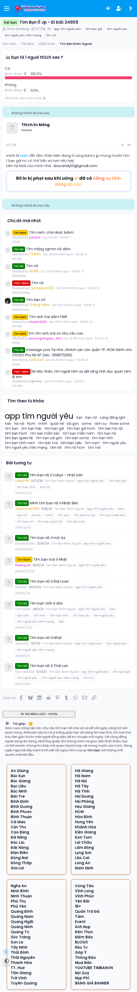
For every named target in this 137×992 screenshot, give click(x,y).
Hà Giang (84, 770)
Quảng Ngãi (22, 921)
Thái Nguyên (23, 957)
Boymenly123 (24, 672)
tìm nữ (51, 35)
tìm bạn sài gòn (49, 438)
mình (42, 423)
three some (119, 423)
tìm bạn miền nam (78, 433)
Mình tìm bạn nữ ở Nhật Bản (54, 503)
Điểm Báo (84, 937)
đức (61, 621)
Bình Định (20, 801)
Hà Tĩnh (82, 791)
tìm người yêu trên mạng (22, 35)
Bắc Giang (20, 781)
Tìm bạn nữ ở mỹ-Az (47, 537)
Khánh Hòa (20, 309)
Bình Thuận (21, 816)
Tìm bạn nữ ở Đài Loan (49, 581)
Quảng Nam (22, 916)
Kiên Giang (85, 832)
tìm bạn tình (102, 438)
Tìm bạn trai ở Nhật (50, 559)
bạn (79, 417)
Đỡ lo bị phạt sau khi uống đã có (68, 181)
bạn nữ (91, 417)
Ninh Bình (20, 890)
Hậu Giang (85, 806)
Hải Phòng (84, 801)
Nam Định (84, 868)
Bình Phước (21, 811)
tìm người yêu (117, 29)
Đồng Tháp (21, 862)
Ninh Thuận (21, 896)
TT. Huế (18, 967)
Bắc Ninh (19, 791)
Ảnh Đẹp (83, 926)
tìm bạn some (77, 438)
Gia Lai (17, 868)
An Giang (20, 770)
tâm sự (100, 423)
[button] (7, 723)
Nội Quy (82, 972)
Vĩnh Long (84, 890)
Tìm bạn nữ (28, 299)
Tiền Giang (21, 972)
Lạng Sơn (83, 852)
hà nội (19, 423)
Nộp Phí (82, 978)
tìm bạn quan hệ (19, 438)
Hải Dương (84, 796)
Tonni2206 (23, 609)
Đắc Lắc (18, 842)
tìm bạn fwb (31, 428)
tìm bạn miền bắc (45, 433)
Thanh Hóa (21, 962)
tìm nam (92, 443)
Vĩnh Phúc (84, 896)
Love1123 (21, 587)
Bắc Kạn (18, 775)
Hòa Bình (83, 816)
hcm (31, 423)
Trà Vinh (19, 978)
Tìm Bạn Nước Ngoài (60, 481)
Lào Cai (82, 857)
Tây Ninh (19, 947)
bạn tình (23, 615)
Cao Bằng (20, 832)
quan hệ (57, 423)
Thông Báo (85, 957)
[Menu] (6, 8)
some (86, 423)
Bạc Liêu (18, 786)
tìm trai (94, 447)
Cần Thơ (18, 827)
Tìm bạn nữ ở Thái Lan (49, 665)
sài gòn (73, 423)
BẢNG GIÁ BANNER (92, 983)
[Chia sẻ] (122, 145)
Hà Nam (83, 775)
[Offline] (18, 128)
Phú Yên (18, 906)
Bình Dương (21, 292)
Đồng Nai (19, 275)
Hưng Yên (84, 821)
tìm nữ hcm (74, 447)
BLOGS (81, 942)
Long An (82, 862)
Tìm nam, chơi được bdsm (43, 232)
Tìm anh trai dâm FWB (39, 316)
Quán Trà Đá (87, 911)
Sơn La (17, 942)
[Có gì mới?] (130, 9)
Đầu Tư (81, 947)
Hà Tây (82, 786)
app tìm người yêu (67, 29)
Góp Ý (81, 952)
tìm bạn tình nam (20, 443)
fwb (8, 423)
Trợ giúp (19, 723)
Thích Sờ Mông (17, 29)
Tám (79, 916)
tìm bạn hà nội (110, 428)
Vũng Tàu (84, 885)
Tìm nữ (25, 265)
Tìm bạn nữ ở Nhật (46, 637)
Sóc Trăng (20, 937)
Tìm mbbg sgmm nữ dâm (41, 249)
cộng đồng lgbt (112, 417)
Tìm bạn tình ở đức (46, 603)
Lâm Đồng (84, 847)
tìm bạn (11, 428)
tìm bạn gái (93, 29)
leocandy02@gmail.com (75, 165)
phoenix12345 (25, 543)
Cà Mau (18, 821)
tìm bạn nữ (106, 433)
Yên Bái (82, 901)
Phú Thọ (18, 901)
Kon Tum (83, 837)
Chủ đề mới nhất (24, 221)
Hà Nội (17, 259)
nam (24, 155)
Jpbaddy (22, 643)
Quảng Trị (20, 931)
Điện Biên (19, 852)
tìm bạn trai (48, 443)
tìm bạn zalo (71, 443)
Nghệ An (19, 885)
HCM (15, 241)
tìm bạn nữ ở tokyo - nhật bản (56, 474)
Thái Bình (20, 952)
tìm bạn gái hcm (81, 428)
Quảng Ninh (22, 926)
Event (80, 921)
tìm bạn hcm (16, 433)
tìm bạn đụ (81, 615)
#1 (129, 145)
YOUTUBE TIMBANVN (94, 967)
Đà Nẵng (19, 837)
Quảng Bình (22, 911)
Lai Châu (83, 842)
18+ (78, 906)
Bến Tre (18, 796)
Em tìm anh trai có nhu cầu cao (47, 333)
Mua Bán (83, 962)
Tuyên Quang (24, 983)
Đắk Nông (20, 847)
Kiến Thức (84, 931)
